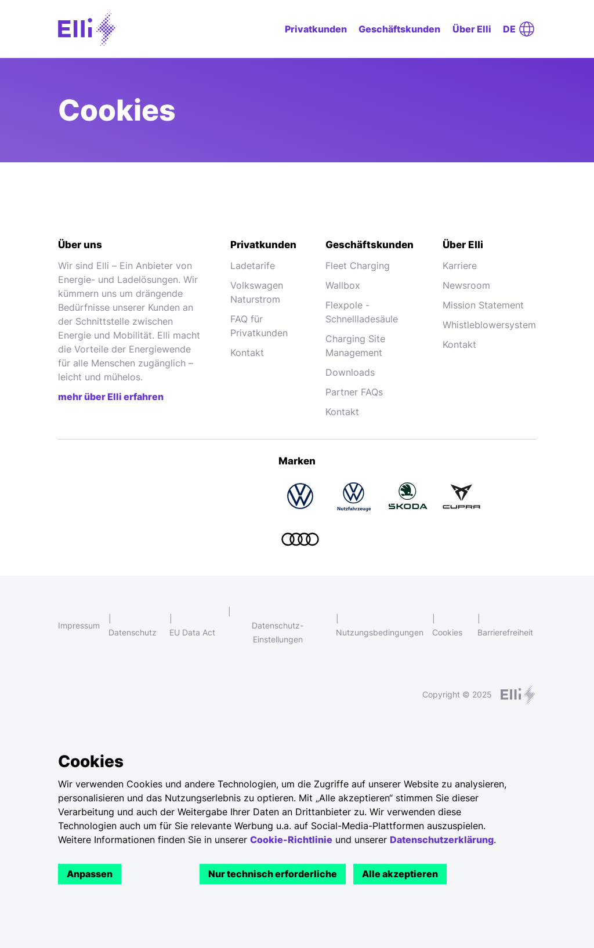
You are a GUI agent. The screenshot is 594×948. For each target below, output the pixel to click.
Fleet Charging (357, 265)
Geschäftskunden (399, 29)
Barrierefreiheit (505, 632)
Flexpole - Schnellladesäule (361, 312)
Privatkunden (316, 29)
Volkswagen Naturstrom (256, 292)
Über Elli (471, 29)
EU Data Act (192, 632)
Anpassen (90, 874)
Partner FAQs (354, 392)
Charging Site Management (355, 345)
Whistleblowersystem (489, 324)
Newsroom (466, 285)
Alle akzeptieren (400, 874)
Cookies (447, 632)
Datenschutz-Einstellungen (277, 632)
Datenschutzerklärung (442, 839)
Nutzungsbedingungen (379, 632)
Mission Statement (483, 305)
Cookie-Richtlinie (291, 839)
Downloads (350, 372)
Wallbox (342, 285)
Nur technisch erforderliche (272, 874)
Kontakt (247, 352)
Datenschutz (132, 632)
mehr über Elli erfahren (111, 396)
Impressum (79, 625)
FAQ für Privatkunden (259, 326)
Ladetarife (252, 265)
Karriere (460, 265)
